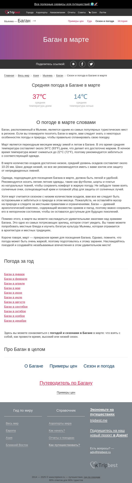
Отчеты (71, 12)
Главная (9, 75)
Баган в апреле (14, 283)
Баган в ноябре (14, 316)
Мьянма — (11, 21)
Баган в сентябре (16, 306)
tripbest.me (98, 420)
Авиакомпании (57, 12)
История (122, 21)
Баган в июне (13, 292)
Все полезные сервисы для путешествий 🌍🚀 (66, 4)
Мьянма (47, 75)
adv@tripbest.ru (100, 452)
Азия (36, 75)
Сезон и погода (99, 366)
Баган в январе (14, 274)
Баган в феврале (15, 279)
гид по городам (92, 477)
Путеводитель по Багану (66, 383)
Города (29, 12)
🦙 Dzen (92, 12)
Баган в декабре (15, 320)
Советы (82, 12)
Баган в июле (13, 297)
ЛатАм (102, 12)
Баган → (27, 20)
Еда (89, 21)
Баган (59, 75)
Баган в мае (12, 288)
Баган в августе (14, 302)
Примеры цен (76, 21)
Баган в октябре (15, 311)
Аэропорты (42, 12)
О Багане (33, 366)
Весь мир (23, 75)
